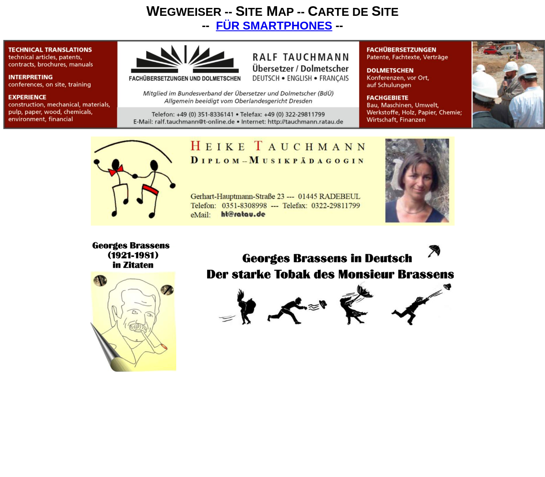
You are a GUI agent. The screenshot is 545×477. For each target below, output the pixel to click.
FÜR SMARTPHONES (274, 25)
